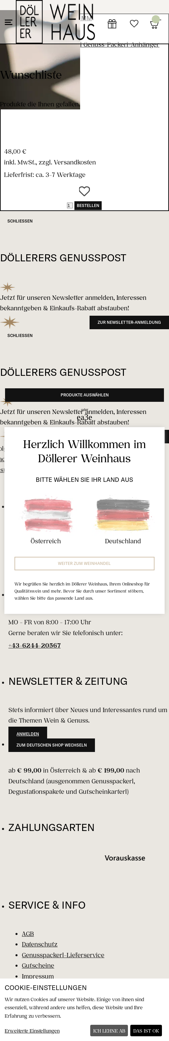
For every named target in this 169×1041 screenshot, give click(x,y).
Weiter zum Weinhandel (84, 563)
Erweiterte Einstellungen (32, 1031)
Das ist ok (146, 1031)
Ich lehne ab (109, 1031)
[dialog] (84, 1010)
